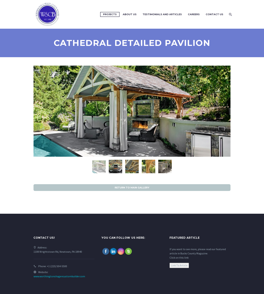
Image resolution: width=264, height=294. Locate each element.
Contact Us (214, 14)
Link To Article (179, 265)
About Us (130, 14)
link (186, 257)
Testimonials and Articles (162, 14)
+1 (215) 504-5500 (57, 266)
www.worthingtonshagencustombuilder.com (59, 276)
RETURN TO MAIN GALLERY (132, 187)
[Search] (230, 14)
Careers (194, 14)
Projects (110, 14)
